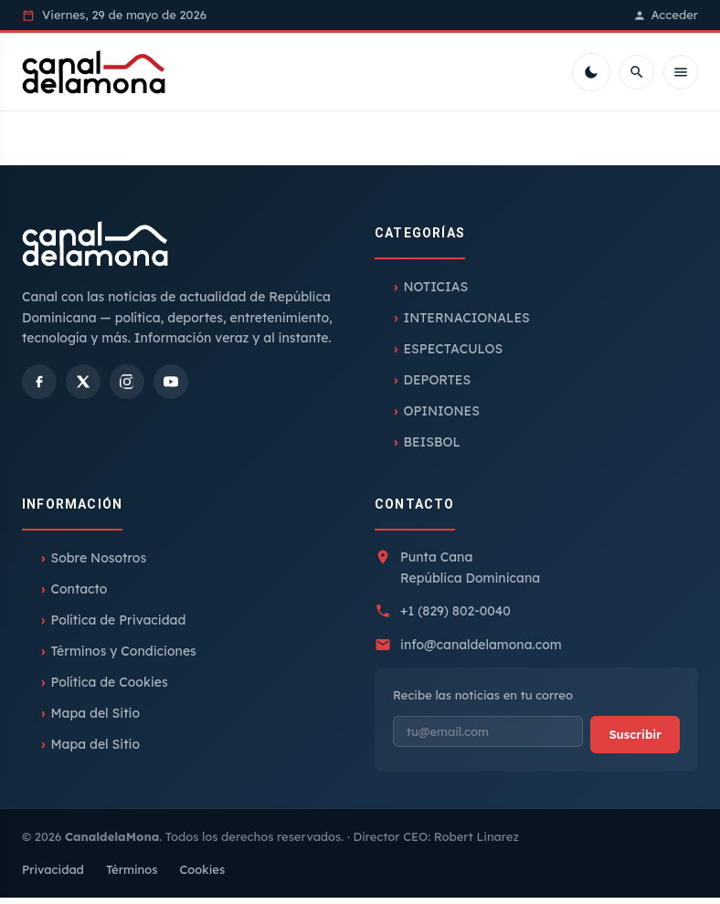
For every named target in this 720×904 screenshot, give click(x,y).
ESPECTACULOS (453, 355)
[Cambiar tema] (591, 75)
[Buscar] (636, 75)
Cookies (202, 875)
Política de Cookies (108, 688)
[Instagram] (127, 388)
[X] (83, 388)
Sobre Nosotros (98, 564)
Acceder (665, 14)
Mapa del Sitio (95, 719)
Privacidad (53, 875)
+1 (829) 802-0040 (455, 617)
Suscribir (635, 739)
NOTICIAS (435, 293)
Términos (132, 875)
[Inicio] (103, 74)
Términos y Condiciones (123, 657)
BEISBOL (431, 448)
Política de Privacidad (117, 626)
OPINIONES (441, 417)
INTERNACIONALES (466, 324)
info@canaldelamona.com (481, 650)
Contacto (78, 595)
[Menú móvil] (680, 75)
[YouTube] (171, 388)
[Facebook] (39, 388)
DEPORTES (437, 386)
